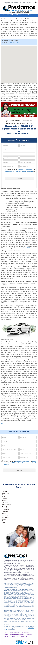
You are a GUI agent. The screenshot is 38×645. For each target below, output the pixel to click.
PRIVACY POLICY (25, 636)
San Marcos (5, 517)
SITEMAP (7, 638)
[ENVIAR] (19, 178)
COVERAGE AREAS (15, 632)
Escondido (5, 502)
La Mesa (4, 506)
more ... (3, 423)
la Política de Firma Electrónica (24, 171)
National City (5, 510)
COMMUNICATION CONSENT (17, 634)
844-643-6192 (14, 43)
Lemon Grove (6, 508)
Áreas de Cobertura (11, 14)
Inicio (4, 14)
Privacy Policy (16, 563)
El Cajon (4, 498)
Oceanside (5, 511)
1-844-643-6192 (26, 248)
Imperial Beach (6, 504)
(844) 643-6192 (26, 126)
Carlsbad (4, 491)
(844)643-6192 (22, 12)
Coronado (5, 495)
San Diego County (27, 14)
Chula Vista (5, 493)
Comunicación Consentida (25, 169)
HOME (5, 632)
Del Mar (4, 497)
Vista (3, 522)
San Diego (5, 515)
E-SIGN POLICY (14, 636)
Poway (4, 513)
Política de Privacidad (10, 173)
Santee (4, 519)
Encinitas (4, 500)
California (19, 14)
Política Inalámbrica (10, 171)
